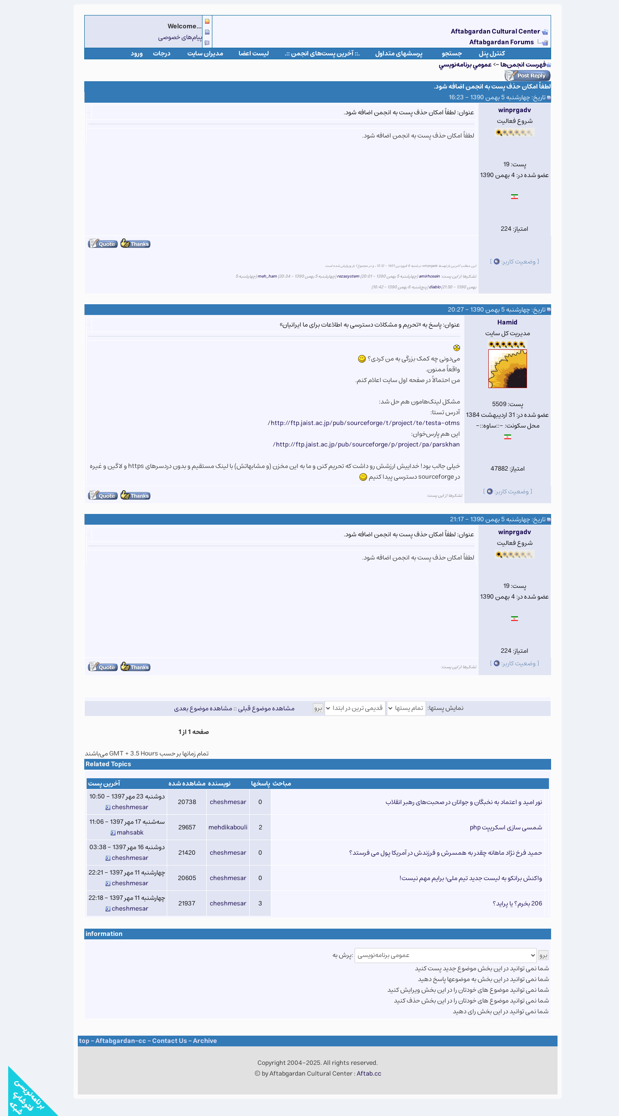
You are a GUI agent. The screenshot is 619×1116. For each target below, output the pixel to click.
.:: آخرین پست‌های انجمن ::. (314, 53)
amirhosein (421, 276)
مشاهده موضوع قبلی (258, 708)
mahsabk (122, 832)
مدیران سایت (197, 53)
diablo (426, 287)
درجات (153, 53)
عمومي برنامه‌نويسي (457, 64)
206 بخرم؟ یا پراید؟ (509, 903)
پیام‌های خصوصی (172, 37)
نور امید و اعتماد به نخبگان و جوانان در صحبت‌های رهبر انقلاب (455, 802)
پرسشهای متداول (390, 53)
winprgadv (506, 110)
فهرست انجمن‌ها (515, 64)
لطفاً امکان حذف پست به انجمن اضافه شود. (484, 86)
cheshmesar (220, 802)
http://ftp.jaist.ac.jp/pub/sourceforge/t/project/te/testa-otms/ (355, 423)
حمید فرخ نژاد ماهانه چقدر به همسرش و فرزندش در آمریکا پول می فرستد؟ (437, 853)
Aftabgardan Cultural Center (488, 31)
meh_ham (259, 276)
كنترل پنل (484, 53)
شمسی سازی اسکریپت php (498, 827)
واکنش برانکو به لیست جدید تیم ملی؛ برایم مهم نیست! (462, 878)
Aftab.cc (361, 1073)
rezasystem (340, 276)
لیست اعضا (245, 53)
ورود (129, 53)
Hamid (499, 322)
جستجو (444, 53)
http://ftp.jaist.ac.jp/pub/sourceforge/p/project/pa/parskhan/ (358, 444)
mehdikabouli (219, 827)
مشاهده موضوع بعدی (195, 708)
